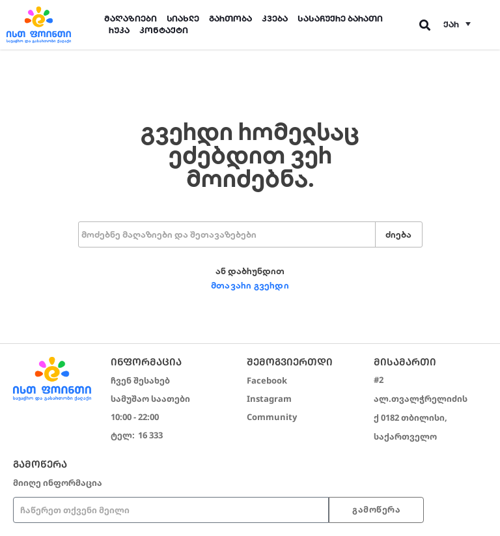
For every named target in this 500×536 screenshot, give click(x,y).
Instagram (269, 398)
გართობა (230, 18)
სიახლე (183, 18)
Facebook (267, 380)
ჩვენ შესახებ (140, 380)
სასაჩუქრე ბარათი (340, 18)
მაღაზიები (130, 18)
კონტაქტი (163, 30)
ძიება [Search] (398, 234)
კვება (275, 18)
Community (272, 417)
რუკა (119, 30)
